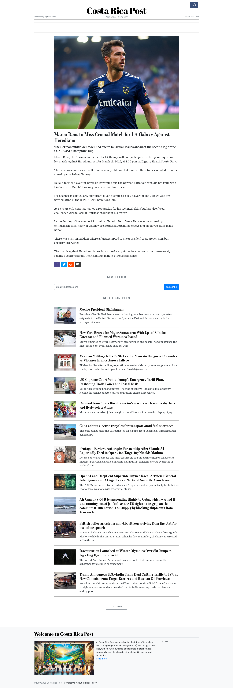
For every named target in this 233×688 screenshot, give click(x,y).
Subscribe (171, 287)
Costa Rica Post (117, 10)
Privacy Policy (90, 682)
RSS (164, 641)
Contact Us (69, 682)
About (79, 682)
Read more (101, 658)
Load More (116, 606)
